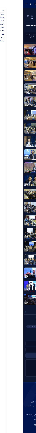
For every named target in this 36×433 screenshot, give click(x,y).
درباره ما (20, 402)
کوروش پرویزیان (29, 329)
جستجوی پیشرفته (18, 410)
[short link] (26, 312)
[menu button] (3, 4)
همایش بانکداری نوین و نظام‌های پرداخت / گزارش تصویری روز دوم (18, 27)
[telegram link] (24, 424)
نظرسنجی (5, 406)
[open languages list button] (13, 4)
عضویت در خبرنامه (29, 406)
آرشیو (8, 402)
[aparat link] (20, 424)
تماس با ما (27, 402)
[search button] (7, 4)
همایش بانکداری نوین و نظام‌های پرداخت (15, 326)
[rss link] (12, 424)
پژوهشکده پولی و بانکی (27, 332)
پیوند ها (14, 402)
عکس (33, 12)
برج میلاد (19, 329)
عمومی (27, 12)
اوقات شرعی (13, 406)
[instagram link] (16, 424)
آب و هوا (20, 406)
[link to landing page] (24, 4)
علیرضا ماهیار (20, 319)
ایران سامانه (14, 419)
